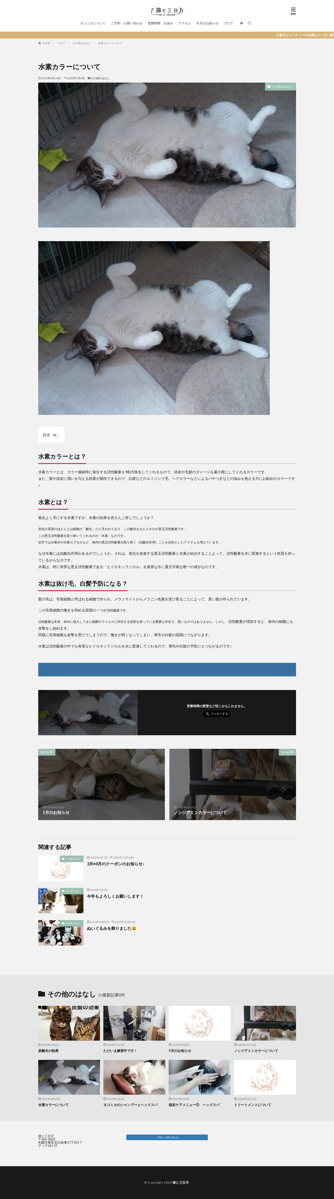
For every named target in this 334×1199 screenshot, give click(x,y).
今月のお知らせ (207, 23)
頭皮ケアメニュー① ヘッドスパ (194, 1105)
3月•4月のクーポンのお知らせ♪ (115, 863)
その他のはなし (81, 43)
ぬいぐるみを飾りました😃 (112, 928)
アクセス (184, 23)
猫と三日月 (181, 1182)
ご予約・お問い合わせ (126, 23)
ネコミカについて (93, 23)
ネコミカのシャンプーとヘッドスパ (130, 1105)
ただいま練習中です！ (120, 1051)
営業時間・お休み (160, 23)
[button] (167, 1137)
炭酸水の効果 (48, 1051)
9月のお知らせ (180, 1051)
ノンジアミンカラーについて (256, 1051)
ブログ (228, 23)
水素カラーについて (110, 43)
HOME (46, 43)
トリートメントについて (252, 1105)
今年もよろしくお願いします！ (115, 896)
